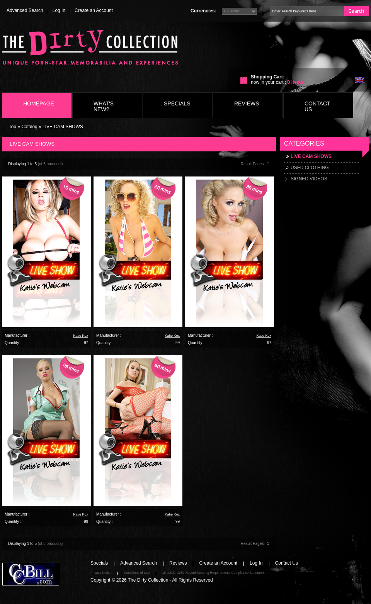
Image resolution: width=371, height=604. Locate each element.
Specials (177, 103)
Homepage (38, 103)
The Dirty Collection (148, 580)
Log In (59, 10)
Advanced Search (25, 10)
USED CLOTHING (310, 167)
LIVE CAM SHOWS (63, 126)
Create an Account (94, 10)
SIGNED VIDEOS (309, 179)
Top (12, 126)
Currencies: (203, 11)
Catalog (29, 126)
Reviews (246, 103)
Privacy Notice (100, 573)
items (295, 82)
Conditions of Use (137, 573)
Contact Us (317, 106)
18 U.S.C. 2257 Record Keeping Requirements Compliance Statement (213, 573)
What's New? (104, 106)
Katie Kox (80, 336)
